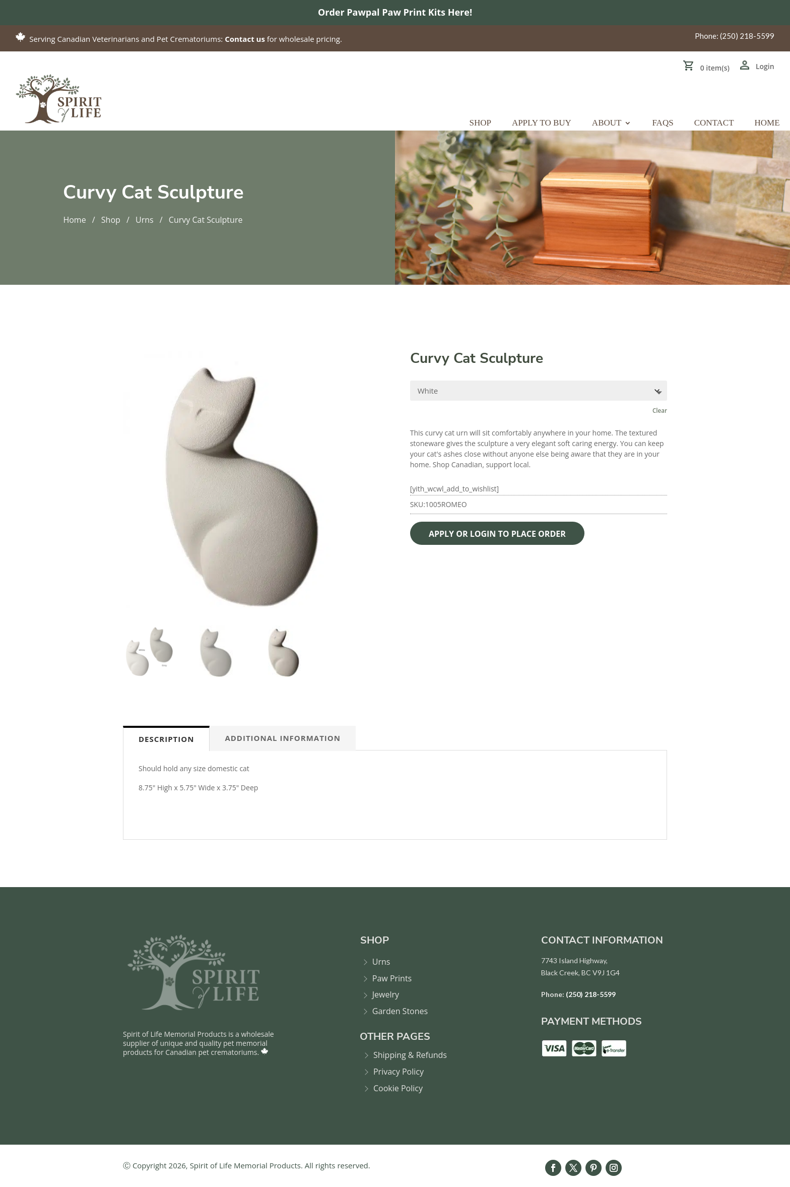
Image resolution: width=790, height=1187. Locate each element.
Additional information (283, 738)
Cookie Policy (398, 1088)
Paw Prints (392, 978)
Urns (145, 219)
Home (767, 123)
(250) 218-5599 (747, 35)
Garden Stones (400, 1011)
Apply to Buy (541, 123)
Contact (714, 123)
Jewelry (385, 994)
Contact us (245, 39)
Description (166, 739)
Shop (480, 123)
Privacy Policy (398, 1072)
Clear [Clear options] (659, 410)
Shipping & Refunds (410, 1055)
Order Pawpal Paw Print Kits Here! (395, 12)
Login (765, 66)
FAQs (662, 123)
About (607, 123)
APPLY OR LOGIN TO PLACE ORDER (498, 533)
